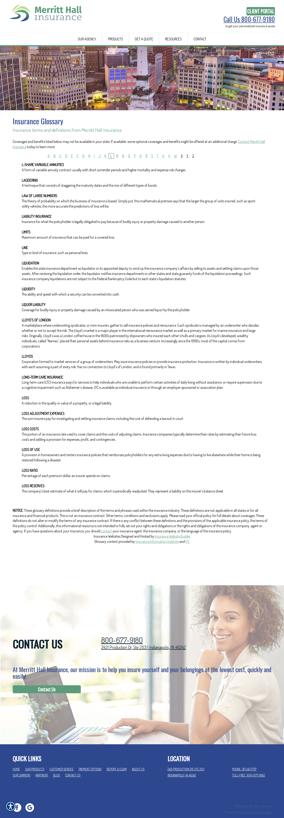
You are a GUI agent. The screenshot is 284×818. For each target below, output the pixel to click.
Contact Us (46, 680)
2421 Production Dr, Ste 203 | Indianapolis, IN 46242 (143, 639)
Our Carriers (21, 767)
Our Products (34, 760)
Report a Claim (117, 760)
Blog (56, 767)
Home (16, 760)
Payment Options (90, 760)
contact (106, 558)
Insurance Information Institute (157, 568)
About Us (138, 760)
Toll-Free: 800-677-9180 (248, 767)
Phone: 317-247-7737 (244, 760)
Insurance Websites (107, 563)
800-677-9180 (122, 631)
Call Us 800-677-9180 (249, 19)
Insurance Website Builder (172, 563)
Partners (41, 767)
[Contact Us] (47, 681)
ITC (187, 568)
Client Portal (260, 11)
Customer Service (61, 760)
